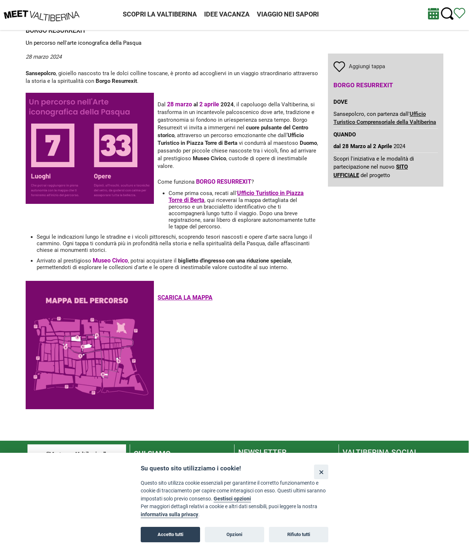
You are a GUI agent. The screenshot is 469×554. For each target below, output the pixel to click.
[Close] (321, 472)
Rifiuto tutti (298, 534)
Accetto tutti (170, 534)
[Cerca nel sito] (447, 13)
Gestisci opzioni (232, 499)
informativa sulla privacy (169, 514)
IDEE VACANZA (227, 14)
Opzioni (234, 534)
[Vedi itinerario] (459, 13)
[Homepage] (42, 14)
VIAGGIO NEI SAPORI (288, 14)
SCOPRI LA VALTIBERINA (160, 14)
